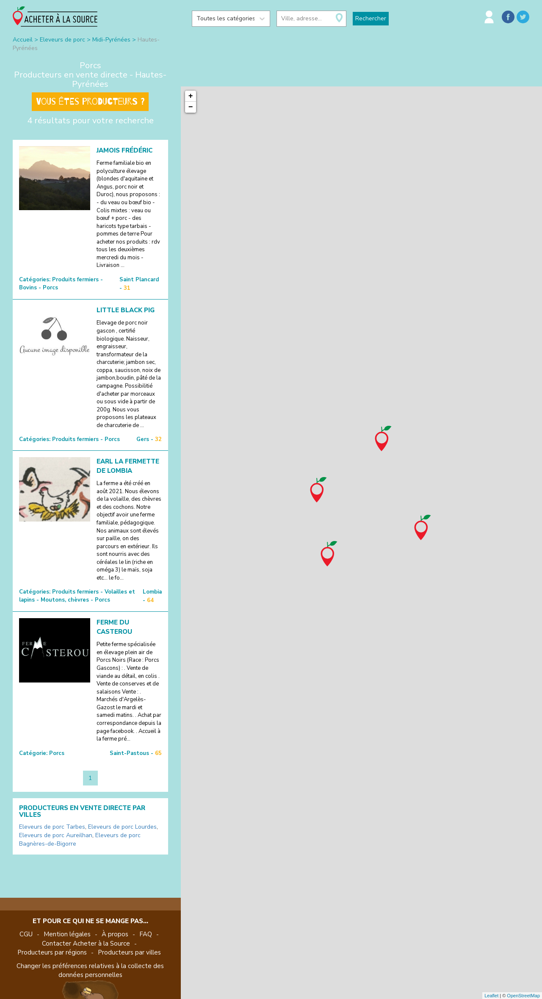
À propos (115, 934)
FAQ (145, 934)
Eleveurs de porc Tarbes (52, 827)
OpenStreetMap (523, 995)
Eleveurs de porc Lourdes (122, 827)
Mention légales (67, 934)
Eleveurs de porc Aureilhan (55, 835)
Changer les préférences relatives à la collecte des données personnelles (90, 970)
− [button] (190, 107)
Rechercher (370, 18)
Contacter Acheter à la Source (86, 943)
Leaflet (491, 995)
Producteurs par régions (52, 952)
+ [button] (190, 96)
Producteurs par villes (129, 952)
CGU (26, 934)
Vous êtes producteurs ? (90, 102)
